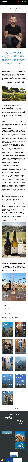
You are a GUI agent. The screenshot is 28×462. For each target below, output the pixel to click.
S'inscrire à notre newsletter (7, 433)
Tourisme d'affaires (13, 428)
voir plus (14, 408)
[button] (20, 1)
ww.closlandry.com (15, 308)
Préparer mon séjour (13, 427)
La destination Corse (13, 425)
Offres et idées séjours (14, 426)
